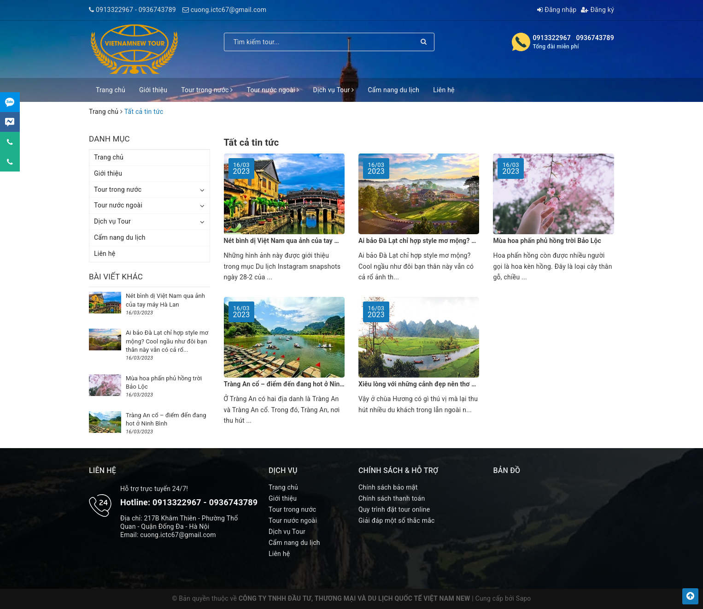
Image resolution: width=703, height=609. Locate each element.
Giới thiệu (153, 90)
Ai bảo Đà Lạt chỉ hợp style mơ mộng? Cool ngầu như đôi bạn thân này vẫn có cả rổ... (167, 341)
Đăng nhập (556, 9)
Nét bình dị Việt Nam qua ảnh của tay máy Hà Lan (296, 240)
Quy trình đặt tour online (394, 509)
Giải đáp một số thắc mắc (396, 520)
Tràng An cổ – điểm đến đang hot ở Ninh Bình (291, 384)
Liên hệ (443, 90)
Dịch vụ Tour (333, 90)
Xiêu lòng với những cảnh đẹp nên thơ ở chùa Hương (435, 384)
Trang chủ (110, 90)
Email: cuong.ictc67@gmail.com (168, 534)
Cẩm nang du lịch (393, 90)
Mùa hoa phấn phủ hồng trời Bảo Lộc (547, 240)
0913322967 (114, 9)
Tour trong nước (207, 90)
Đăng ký (597, 9)
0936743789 (157, 9)
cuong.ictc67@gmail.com (229, 9)
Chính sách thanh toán (391, 498)
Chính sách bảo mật (387, 487)
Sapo (523, 598)
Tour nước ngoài (272, 90)
